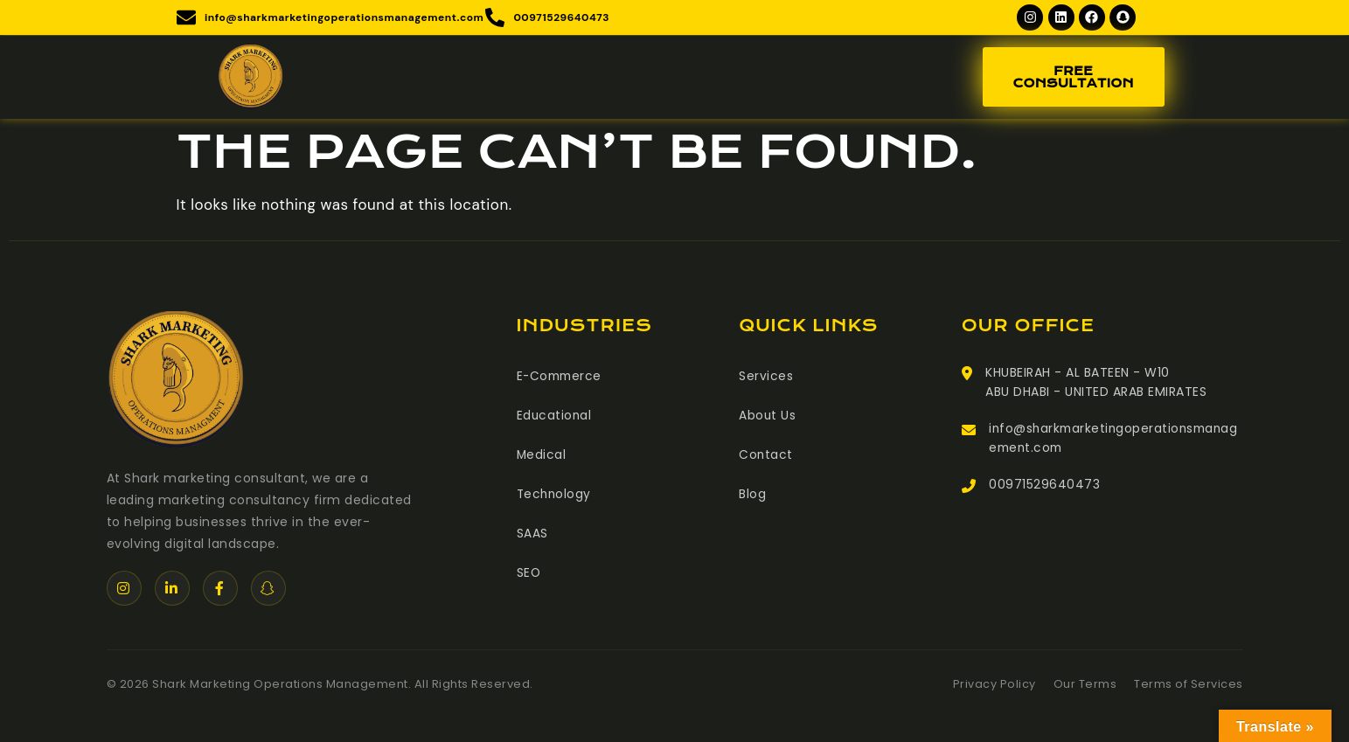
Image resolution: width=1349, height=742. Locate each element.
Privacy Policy (994, 685)
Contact (766, 454)
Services (766, 377)
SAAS (532, 531)
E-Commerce (561, 377)
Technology (555, 493)
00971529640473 (1044, 487)
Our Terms (1085, 685)
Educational (555, 416)
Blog (752, 493)
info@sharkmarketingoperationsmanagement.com (1113, 440)
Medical (542, 454)
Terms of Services (1188, 685)
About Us (767, 416)
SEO (529, 570)
